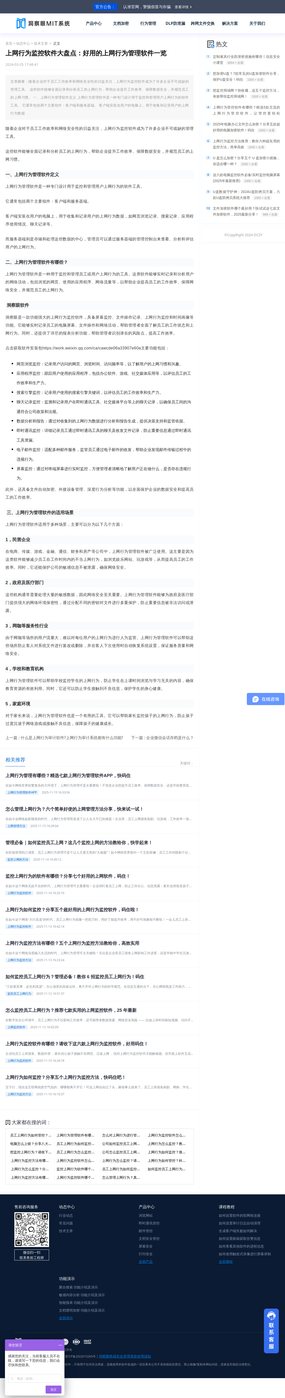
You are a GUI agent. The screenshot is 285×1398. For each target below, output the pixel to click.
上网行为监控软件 (19, 893)
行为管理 (148, 23)
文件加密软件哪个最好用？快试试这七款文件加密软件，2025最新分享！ (246, 211)
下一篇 (162, 737)
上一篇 (64, 737)
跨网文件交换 (203, 23)
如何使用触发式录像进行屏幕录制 (245, 1253)
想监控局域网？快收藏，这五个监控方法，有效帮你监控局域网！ (246, 93)
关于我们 (257, 23)
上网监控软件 (16, 1027)
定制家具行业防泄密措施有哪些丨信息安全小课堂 (246, 60)
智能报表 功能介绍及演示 (78, 1302)
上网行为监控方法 (19, 960)
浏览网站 (146, 1215)
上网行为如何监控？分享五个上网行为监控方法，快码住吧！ (65, 1077)
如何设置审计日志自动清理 (239, 1223)
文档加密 (121, 23)
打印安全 (146, 1253)
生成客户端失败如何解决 (238, 1230)
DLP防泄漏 (175, 23)
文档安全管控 (149, 1238)
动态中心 (23, 43)
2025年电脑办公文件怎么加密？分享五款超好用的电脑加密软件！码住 (246, 127)
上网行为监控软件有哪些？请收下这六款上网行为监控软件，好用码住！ (76, 1043)
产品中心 (94, 23)
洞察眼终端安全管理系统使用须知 (125, 1356)
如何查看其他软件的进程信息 (241, 1246)
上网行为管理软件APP (22, 792)
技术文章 (41, 43)
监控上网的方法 (17, 859)
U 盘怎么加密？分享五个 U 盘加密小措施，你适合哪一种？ (246, 161)
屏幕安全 (146, 1246)
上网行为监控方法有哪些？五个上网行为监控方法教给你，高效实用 (72, 943)
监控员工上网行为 (19, 993)
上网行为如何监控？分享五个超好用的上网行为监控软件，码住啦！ (72, 909)
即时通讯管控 (149, 1223)
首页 (8, 43)
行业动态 (66, 1215)
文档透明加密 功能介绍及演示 (82, 1310)
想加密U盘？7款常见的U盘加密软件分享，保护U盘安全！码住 (246, 77)
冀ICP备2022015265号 (80, 1356)
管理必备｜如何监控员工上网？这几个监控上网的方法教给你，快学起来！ (79, 842)
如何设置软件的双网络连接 (239, 1215)
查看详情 (182, 6)
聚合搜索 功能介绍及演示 (78, 1287)
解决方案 (230, 23)
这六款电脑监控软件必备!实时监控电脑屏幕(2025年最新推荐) (246, 178)
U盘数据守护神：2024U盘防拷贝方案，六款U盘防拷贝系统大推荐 (246, 195)
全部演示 (66, 1318)
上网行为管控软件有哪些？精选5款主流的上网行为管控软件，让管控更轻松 (246, 110)
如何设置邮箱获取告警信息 (239, 1238)
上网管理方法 (16, 826)
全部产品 (146, 1261)
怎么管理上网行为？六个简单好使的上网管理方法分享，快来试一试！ (74, 809)
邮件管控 (146, 1230)
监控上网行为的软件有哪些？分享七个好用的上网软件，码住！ (67, 876)
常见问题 (66, 1223)
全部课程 (226, 1261)
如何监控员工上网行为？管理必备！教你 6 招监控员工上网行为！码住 (74, 976)
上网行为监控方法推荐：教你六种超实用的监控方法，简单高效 (246, 144)
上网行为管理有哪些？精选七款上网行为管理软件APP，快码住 (68, 775)
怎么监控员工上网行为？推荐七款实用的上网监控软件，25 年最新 (71, 1010)
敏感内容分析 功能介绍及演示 (82, 1294)
